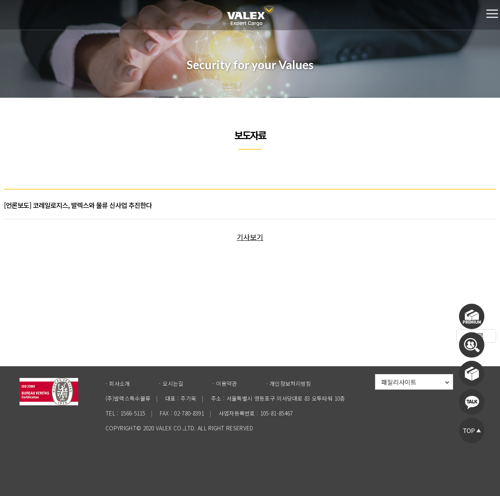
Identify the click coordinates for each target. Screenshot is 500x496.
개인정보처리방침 (290, 383)
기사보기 (250, 237)
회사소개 (119, 383)
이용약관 (226, 383)
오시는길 (172, 383)
